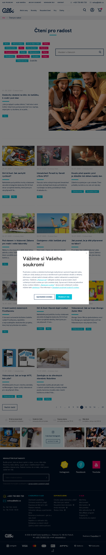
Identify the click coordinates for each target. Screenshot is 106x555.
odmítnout (36, 287)
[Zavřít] (86, 253)
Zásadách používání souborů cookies (65, 287)
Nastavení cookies (47, 285)
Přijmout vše (42, 280)
